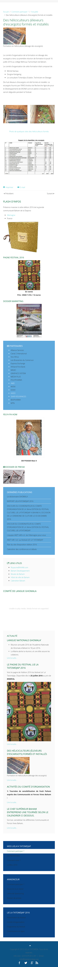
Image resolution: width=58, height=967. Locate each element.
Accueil (6, 12)
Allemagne (11, 215)
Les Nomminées (13, 856)
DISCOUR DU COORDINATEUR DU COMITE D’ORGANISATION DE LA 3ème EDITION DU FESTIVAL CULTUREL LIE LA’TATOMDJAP (28, 527)
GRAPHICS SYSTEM (18, 373)
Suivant (50, 193)
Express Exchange (18, 363)
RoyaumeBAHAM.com (19, 567)
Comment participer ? (20, 12)
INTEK (13, 386)
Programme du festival (16, 926)
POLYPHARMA (16, 380)
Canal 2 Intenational (19, 353)
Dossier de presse (14, 898)
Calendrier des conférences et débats (22, 549)
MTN (13, 403)
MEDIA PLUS (16, 376)
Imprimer (8, 187)
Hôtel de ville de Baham (20, 577)
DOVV (13, 390)
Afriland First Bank (18, 367)
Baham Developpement (20, 571)
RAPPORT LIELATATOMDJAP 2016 (20, 501)
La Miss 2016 (12, 865)
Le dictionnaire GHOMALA (17, 496)
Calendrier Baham (18, 580)
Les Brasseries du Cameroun (22, 360)
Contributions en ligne (16, 931)
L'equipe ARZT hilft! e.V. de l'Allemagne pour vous (26, 535)
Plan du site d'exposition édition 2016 (22, 544)
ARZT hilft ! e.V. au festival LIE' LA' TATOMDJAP (25, 540)
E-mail (21, 187)
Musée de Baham (18, 574)
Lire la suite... (12, 658)
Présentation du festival (16, 917)
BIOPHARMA (16, 400)
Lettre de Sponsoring (15, 893)
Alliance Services (17, 350)
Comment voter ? (14, 860)
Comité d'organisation (15, 922)
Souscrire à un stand (15, 889)
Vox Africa (15, 357)
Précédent (8, 193)
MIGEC (13, 370)
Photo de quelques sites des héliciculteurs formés (29, 131)
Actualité (34, 12)
